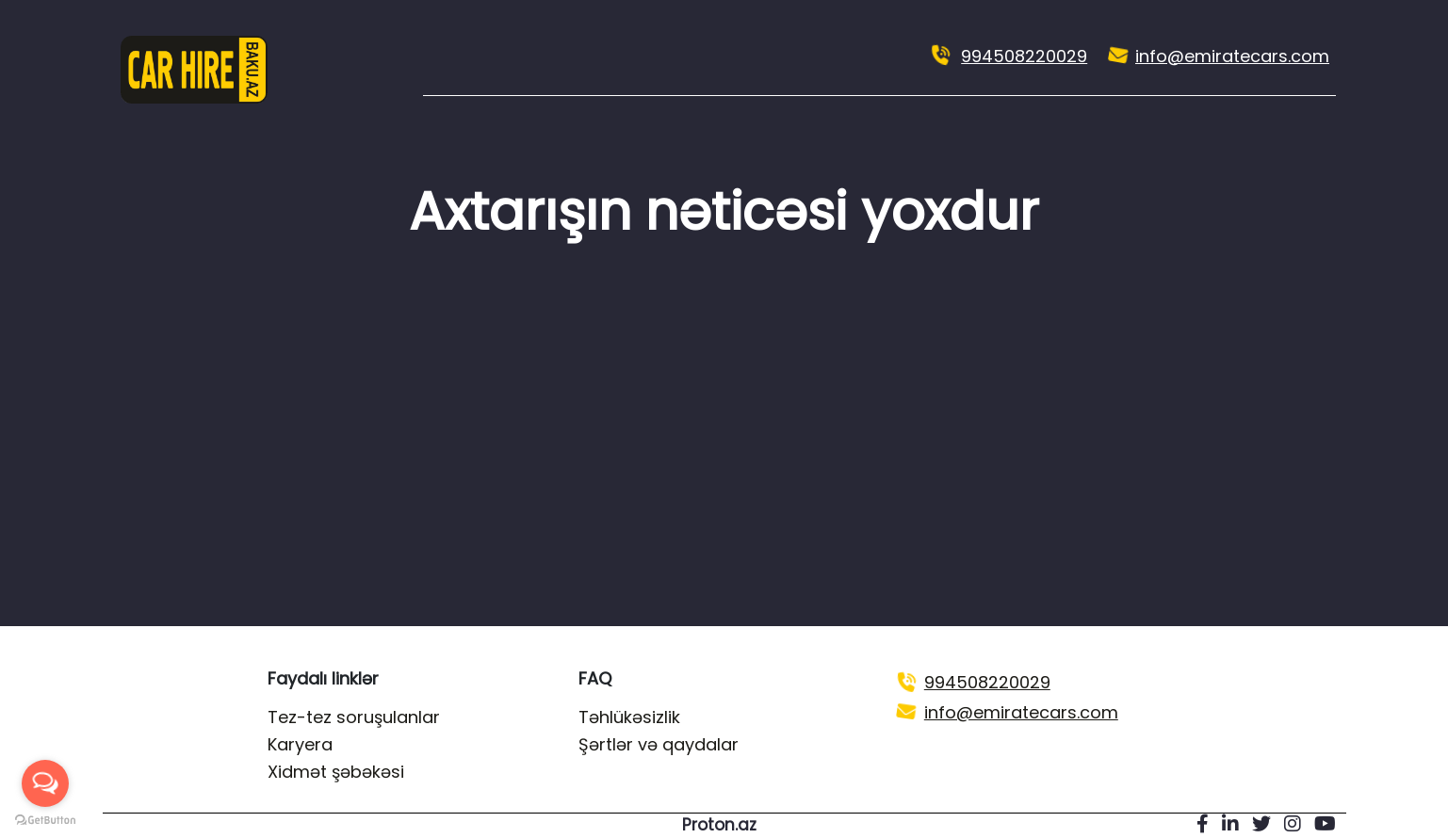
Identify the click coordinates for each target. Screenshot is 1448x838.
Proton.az (719, 825)
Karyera (300, 744)
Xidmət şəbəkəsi (336, 771)
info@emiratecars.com (1232, 56)
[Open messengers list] (45, 783)
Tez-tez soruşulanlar (354, 717)
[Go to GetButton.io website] (45, 819)
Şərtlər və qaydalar (658, 744)
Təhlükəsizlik (629, 717)
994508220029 (1024, 56)
